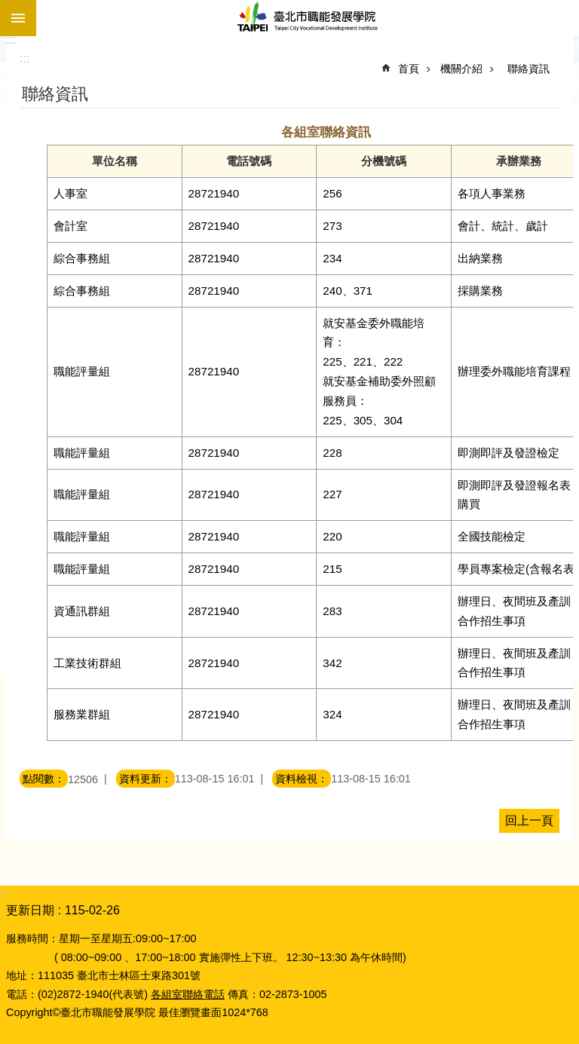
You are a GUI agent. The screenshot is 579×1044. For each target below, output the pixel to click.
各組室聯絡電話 (188, 994)
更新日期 (30, 910)
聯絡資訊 (528, 69)
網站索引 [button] (18, 18)
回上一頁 (529, 820)
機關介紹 (461, 69)
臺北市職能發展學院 (307, 18)
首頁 (408, 69)
